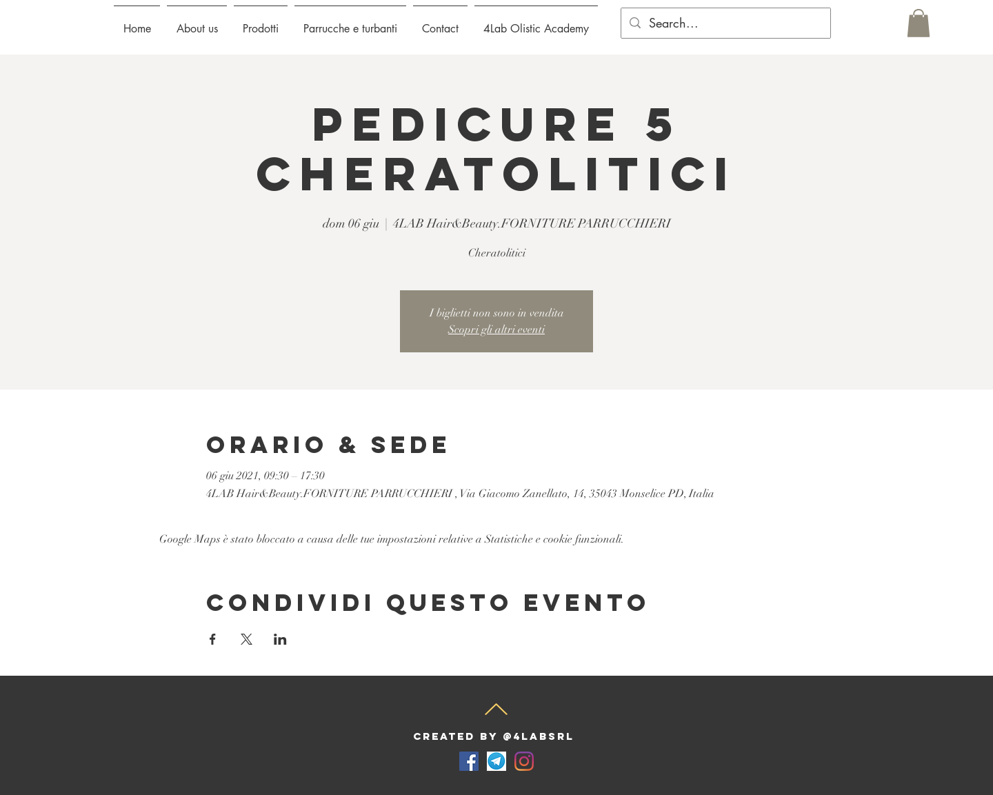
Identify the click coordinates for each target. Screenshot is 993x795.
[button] (260, 23)
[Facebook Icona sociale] (469, 761)
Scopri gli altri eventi (496, 329)
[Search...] (725, 23)
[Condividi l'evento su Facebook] (212, 639)
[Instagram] (524, 761)
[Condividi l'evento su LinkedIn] (280, 639)
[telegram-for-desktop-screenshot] (496, 761)
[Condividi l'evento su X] (246, 639)
